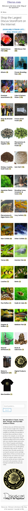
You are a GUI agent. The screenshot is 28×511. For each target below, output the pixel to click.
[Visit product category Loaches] (7, 274)
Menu (4, 12)
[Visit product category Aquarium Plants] (7, 184)
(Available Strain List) (13, 29)
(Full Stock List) (14, 32)
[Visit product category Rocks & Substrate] (21, 341)
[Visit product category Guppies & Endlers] (7, 318)
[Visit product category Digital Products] (21, 364)
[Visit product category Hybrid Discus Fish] (7, 42)
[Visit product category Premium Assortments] (7, 89)
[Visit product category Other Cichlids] (21, 231)
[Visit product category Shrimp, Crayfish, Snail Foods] (7, 160)
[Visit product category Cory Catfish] (21, 208)
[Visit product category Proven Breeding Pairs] (21, 66)
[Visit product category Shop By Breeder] (7, 112)
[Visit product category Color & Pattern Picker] (21, 89)
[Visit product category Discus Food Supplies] (7, 135)
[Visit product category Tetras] (7, 253)
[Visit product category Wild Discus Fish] (21, 42)
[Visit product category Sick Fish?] (21, 160)
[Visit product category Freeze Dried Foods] (21, 112)
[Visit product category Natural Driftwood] (7, 341)
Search (7, 410)
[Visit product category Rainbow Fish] (21, 317)
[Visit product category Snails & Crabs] (21, 296)
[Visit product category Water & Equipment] (7, 364)
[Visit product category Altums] (7, 65)
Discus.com (14, 2)
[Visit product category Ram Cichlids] (7, 231)
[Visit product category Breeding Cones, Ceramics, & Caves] (21, 185)
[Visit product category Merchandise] (7, 387)
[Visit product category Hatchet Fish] (21, 253)
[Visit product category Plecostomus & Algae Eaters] (7, 209)
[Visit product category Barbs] (21, 274)
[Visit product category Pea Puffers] (7, 296)
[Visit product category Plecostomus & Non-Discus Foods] (21, 136)
